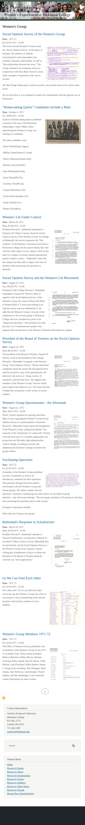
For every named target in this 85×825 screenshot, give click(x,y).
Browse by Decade (15, 790)
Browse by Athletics (16, 783)
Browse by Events (15, 779)
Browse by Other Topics (18, 786)
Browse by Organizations (18, 775)
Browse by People (15, 768)
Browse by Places (15, 772)
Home (10, 764)
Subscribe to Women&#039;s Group (3, 698)
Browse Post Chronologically (20, 793)
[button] (63, 64)
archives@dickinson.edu (18, 731)
